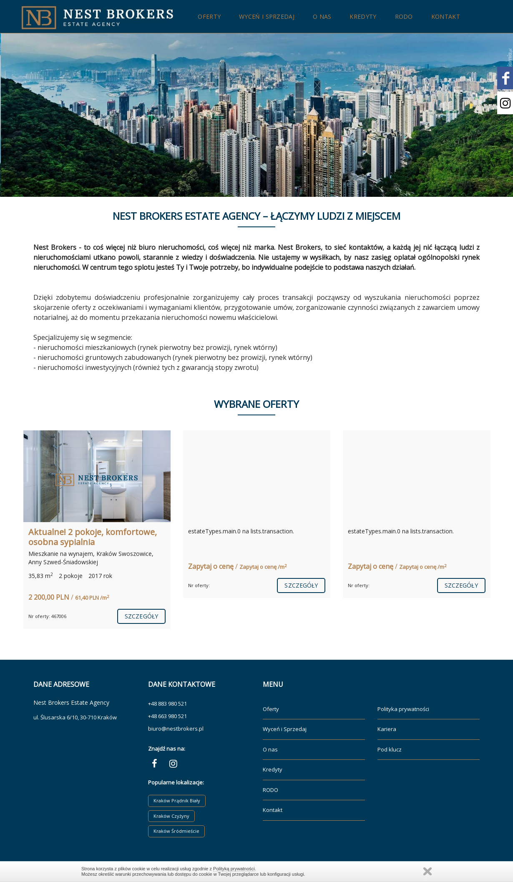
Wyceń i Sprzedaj (266, 16)
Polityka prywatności (403, 709)
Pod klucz (389, 749)
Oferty (209, 16)
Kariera (386, 729)
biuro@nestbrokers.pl (176, 728)
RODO (404, 16)
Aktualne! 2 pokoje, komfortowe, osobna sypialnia (92, 537)
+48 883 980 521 (167, 703)
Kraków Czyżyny (171, 816)
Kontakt (445, 16)
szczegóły (141, 616)
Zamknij (427, 871)
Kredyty (363, 16)
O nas (322, 16)
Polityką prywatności (234, 868)
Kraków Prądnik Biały (176, 800)
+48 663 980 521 (167, 716)
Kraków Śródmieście (176, 831)
